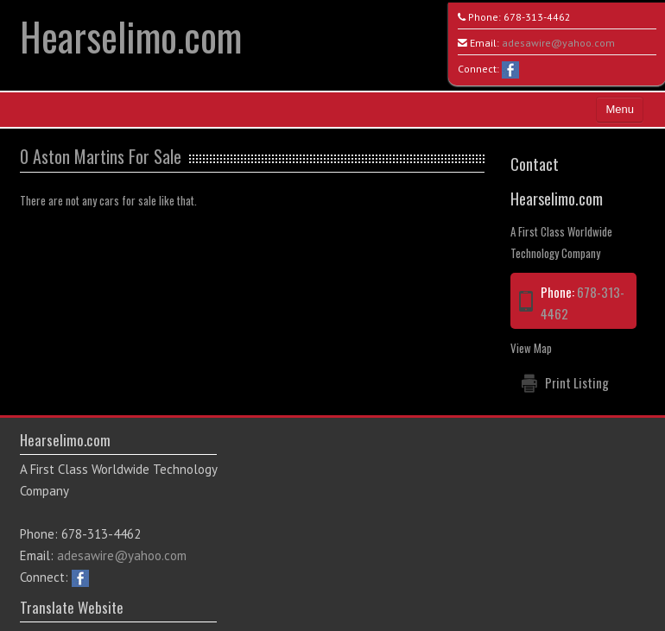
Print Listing (577, 382)
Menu (619, 109)
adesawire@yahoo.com (558, 42)
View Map (531, 348)
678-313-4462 (537, 16)
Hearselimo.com (131, 36)
